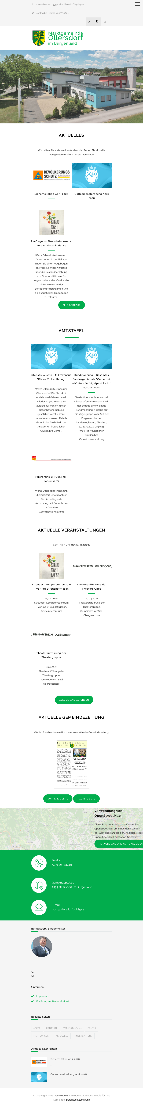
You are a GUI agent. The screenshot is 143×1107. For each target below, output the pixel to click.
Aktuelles (62, 1036)
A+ (90, 21)
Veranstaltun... (72, 1028)
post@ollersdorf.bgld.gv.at (70, 4)
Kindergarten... (83, 1036)
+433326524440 (43, 4)
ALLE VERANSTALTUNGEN (74, 700)
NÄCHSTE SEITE (86, 799)
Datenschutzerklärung (78, 1099)
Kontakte (52, 1028)
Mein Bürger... (42, 1036)
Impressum (42, 996)
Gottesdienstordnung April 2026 (68, 1074)
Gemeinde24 (61, 1095)
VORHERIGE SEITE (58, 799)
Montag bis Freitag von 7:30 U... (52, 13)
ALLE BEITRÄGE (71, 305)
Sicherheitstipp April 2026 (51, 193)
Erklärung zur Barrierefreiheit (52, 1001)
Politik (91, 1028)
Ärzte (37, 1028)
